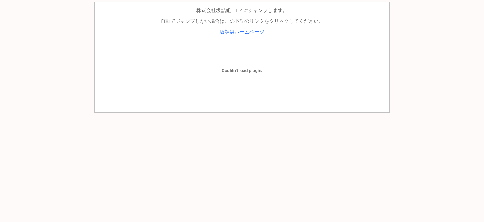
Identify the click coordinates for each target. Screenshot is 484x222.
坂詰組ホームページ (242, 32)
